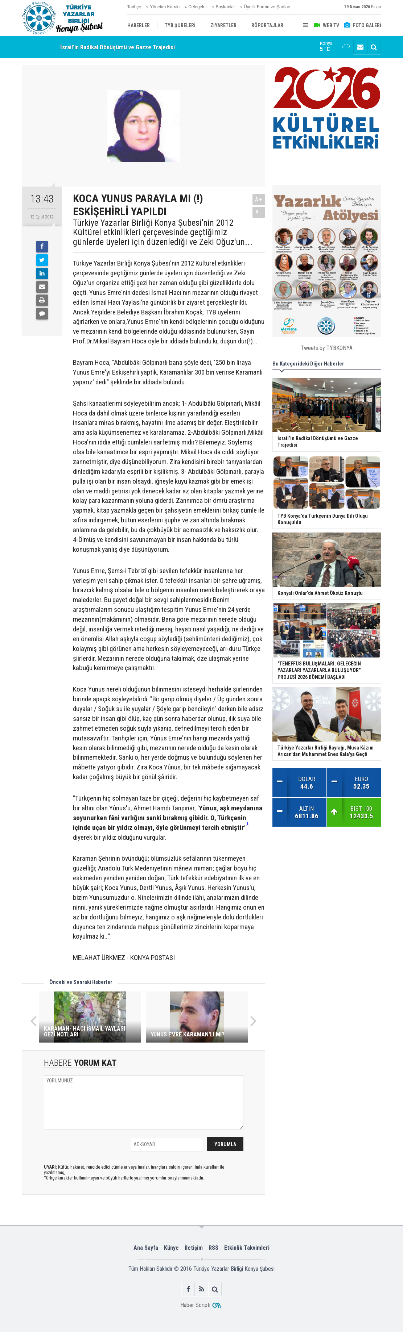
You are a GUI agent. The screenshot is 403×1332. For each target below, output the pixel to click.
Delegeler (197, 6)
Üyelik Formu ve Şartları (267, 6)
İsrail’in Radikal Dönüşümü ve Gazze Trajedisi (117, 47)
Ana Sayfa (145, 1247)
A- (258, 212)
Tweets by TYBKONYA (327, 348)
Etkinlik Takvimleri (247, 1247)
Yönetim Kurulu (165, 6)
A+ (259, 199)
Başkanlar (225, 6)
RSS (213, 1247)
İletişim (194, 1247)
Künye (171, 1247)
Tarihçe (134, 6)
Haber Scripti (195, 1305)
